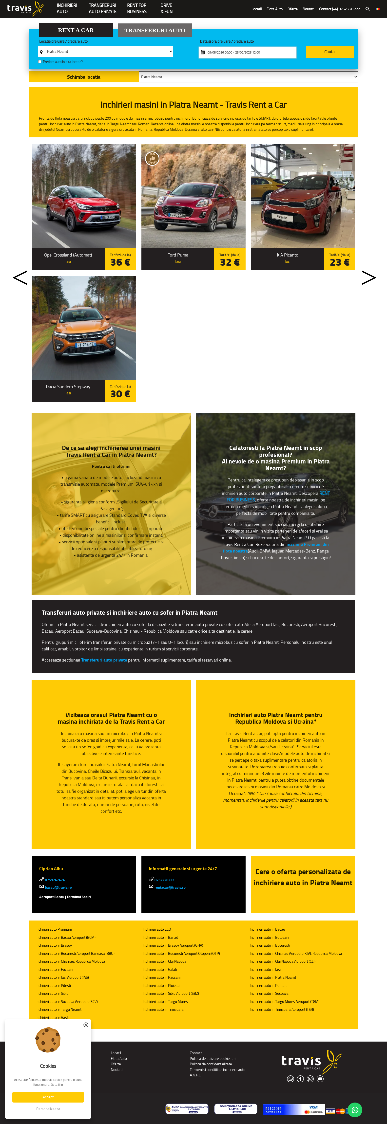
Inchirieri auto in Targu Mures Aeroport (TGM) (284, 1001)
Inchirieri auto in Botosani (269, 937)
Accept (48, 1097)
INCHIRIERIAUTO (67, 6)
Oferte (293, 9)
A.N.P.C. (195, 1075)
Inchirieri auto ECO (157, 929)
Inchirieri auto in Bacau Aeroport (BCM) (66, 937)
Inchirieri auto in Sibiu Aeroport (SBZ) (171, 993)
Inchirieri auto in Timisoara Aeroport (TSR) (282, 1009)
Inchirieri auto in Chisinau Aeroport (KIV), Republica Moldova (296, 953)
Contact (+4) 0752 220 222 (339, 9)
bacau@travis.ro (55, 887)
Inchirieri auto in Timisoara (163, 1009)
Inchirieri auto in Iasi (265, 969)
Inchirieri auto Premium (54, 929)
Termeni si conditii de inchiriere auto (217, 1070)
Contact (196, 1053)
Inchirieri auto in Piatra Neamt (273, 977)
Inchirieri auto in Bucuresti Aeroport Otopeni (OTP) (181, 953)
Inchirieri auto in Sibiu (52, 993)
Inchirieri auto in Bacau (267, 929)
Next (364, 274)
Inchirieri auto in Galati (160, 969)
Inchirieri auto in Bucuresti (270, 945)
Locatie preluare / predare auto (63, 41)
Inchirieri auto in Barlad (160, 937)
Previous (15, 274)
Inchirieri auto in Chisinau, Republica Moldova (70, 961)
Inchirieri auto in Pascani (161, 977)
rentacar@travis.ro (167, 887)
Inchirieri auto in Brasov (54, 945)
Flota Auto (275, 9)
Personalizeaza (48, 1109)
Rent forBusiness (137, 6)
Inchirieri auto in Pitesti (53, 985)
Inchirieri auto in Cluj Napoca (164, 961)
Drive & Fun (166, 6)
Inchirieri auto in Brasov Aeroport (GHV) (173, 945)
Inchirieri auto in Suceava (269, 993)
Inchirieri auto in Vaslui (53, 1017)
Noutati (308, 9)
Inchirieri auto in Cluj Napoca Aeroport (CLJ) (282, 961)
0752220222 (161, 880)
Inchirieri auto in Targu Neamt (58, 1009)
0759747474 (52, 880)
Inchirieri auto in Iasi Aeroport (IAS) (62, 977)
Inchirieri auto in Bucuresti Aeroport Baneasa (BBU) (75, 953)
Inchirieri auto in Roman (268, 985)
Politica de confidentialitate (211, 1064)
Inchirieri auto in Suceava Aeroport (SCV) (67, 1001)
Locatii (257, 9)
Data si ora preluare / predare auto (227, 41)
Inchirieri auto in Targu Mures (165, 1001)
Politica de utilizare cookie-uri (212, 1058)
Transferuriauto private (102, 6)
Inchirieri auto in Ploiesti (161, 985)
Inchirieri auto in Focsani (54, 969)
